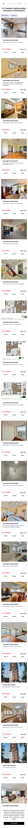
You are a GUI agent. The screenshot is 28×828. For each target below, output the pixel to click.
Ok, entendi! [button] (14, 823)
